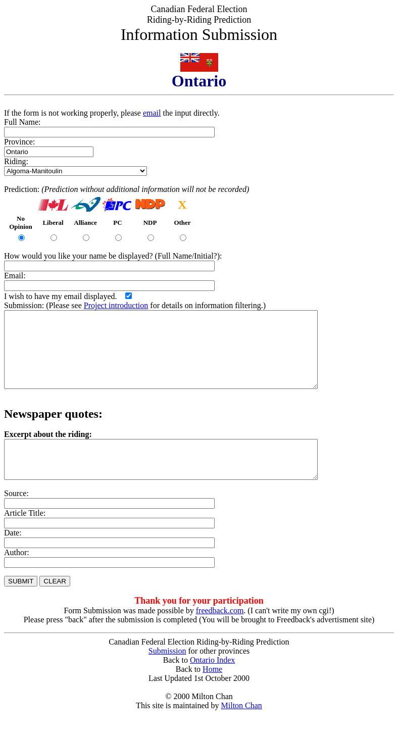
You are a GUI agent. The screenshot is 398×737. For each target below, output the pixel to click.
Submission (167, 673)
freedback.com (220, 633)
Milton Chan (241, 728)
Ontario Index (212, 682)
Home (212, 691)
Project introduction (116, 305)
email (152, 113)
